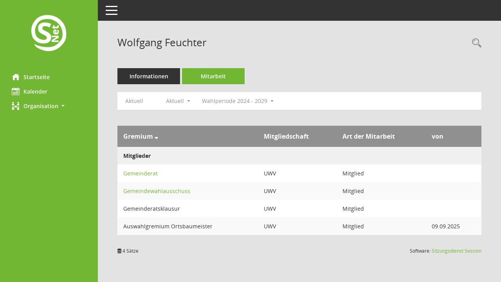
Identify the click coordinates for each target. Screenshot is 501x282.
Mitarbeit (213, 76)
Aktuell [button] (178, 101)
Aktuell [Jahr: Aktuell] (134, 101)
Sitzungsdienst (456, 251)
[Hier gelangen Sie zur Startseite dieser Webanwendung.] (49, 34)
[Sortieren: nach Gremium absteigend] (156, 136)
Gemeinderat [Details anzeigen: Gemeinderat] (140, 173)
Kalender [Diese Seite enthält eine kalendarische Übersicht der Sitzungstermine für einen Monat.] (29, 91)
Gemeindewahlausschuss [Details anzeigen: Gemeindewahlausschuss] (156, 191)
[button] (49, 106)
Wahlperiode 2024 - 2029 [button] (238, 101)
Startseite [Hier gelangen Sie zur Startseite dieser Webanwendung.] (31, 77)
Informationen (149, 76)
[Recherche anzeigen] (474, 43)
